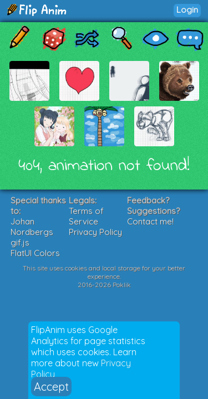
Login (187, 9)
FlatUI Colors (35, 253)
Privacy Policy (95, 232)
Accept (51, 386)
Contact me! (150, 221)
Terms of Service (86, 216)
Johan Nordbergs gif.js (32, 232)
